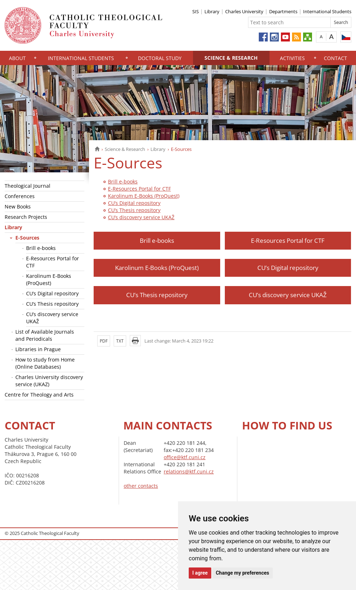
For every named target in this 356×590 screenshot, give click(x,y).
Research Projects (26, 216)
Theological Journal (27, 185)
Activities (292, 58)
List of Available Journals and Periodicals (44, 335)
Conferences (20, 196)
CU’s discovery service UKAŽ (52, 318)
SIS (195, 11)
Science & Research (231, 57)
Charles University (244, 11)
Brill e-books (41, 248)
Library (211, 11)
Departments (283, 11)
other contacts (141, 485)
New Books (18, 206)
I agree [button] (200, 573)
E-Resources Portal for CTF (52, 262)
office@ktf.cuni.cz (185, 457)
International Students (327, 11)
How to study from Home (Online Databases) (45, 363)
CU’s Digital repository (52, 293)
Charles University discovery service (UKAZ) (49, 381)
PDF (104, 341)
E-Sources (27, 237)
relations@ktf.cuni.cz (189, 471)
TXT (120, 341)
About (17, 58)
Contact (335, 58)
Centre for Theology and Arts (39, 394)
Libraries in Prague (38, 349)
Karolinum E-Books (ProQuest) (48, 279)
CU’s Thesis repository (52, 303)
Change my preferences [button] (242, 573)
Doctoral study (160, 58)
